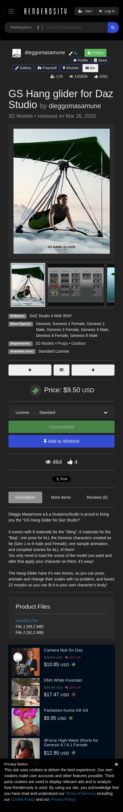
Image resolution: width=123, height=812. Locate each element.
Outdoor (78, 343)
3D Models (44, 343)
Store (100, 60)
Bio (90, 68)
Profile (80, 60)
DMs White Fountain (63, 680)
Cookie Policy (23, 799)
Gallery (23, 68)
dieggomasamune (75, 106)
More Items (61, 497)
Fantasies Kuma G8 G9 (66, 710)
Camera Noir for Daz (63, 650)
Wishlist (71, 68)
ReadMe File (27, 620)
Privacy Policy (62, 799)
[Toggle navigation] (11, 11)
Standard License (53, 351)
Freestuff (47, 68)
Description (25, 497)
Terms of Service (80, 793)
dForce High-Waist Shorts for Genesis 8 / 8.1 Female (71, 742)
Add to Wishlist (61, 441)
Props (63, 343)
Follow (95, 53)
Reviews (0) (97, 497)
